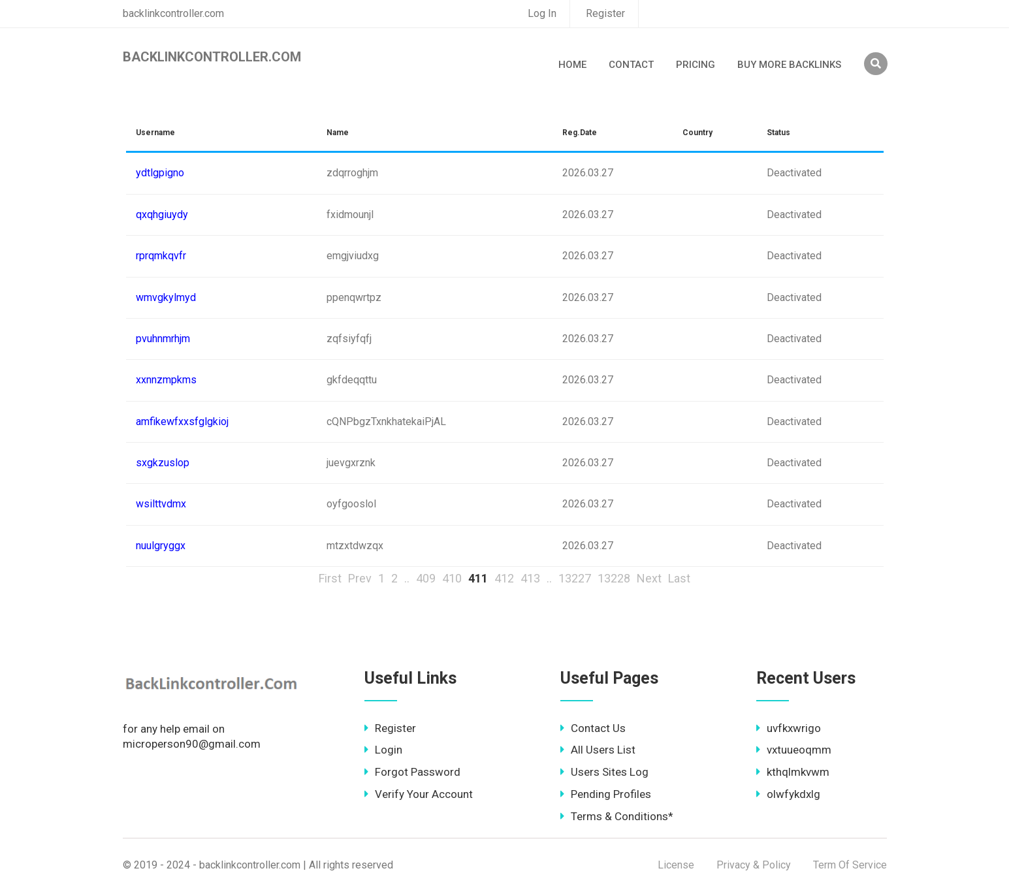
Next (649, 578)
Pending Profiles (605, 794)
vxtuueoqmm (793, 749)
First (330, 578)
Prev (360, 578)
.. (406, 578)
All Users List (597, 749)
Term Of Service (850, 865)
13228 (614, 578)
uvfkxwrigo (788, 728)
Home (572, 65)
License (676, 865)
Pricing (695, 65)
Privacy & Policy (753, 865)
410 (452, 578)
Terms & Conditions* (616, 816)
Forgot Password (412, 771)
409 (426, 578)
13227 (574, 578)
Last (679, 578)
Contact (631, 65)
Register (605, 13)
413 (530, 578)
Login (383, 749)
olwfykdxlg (788, 794)
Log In (542, 13)
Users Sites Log (604, 771)
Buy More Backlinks (789, 65)
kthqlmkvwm (792, 771)
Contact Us (593, 728)
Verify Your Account (418, 794)
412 (504, 578)
